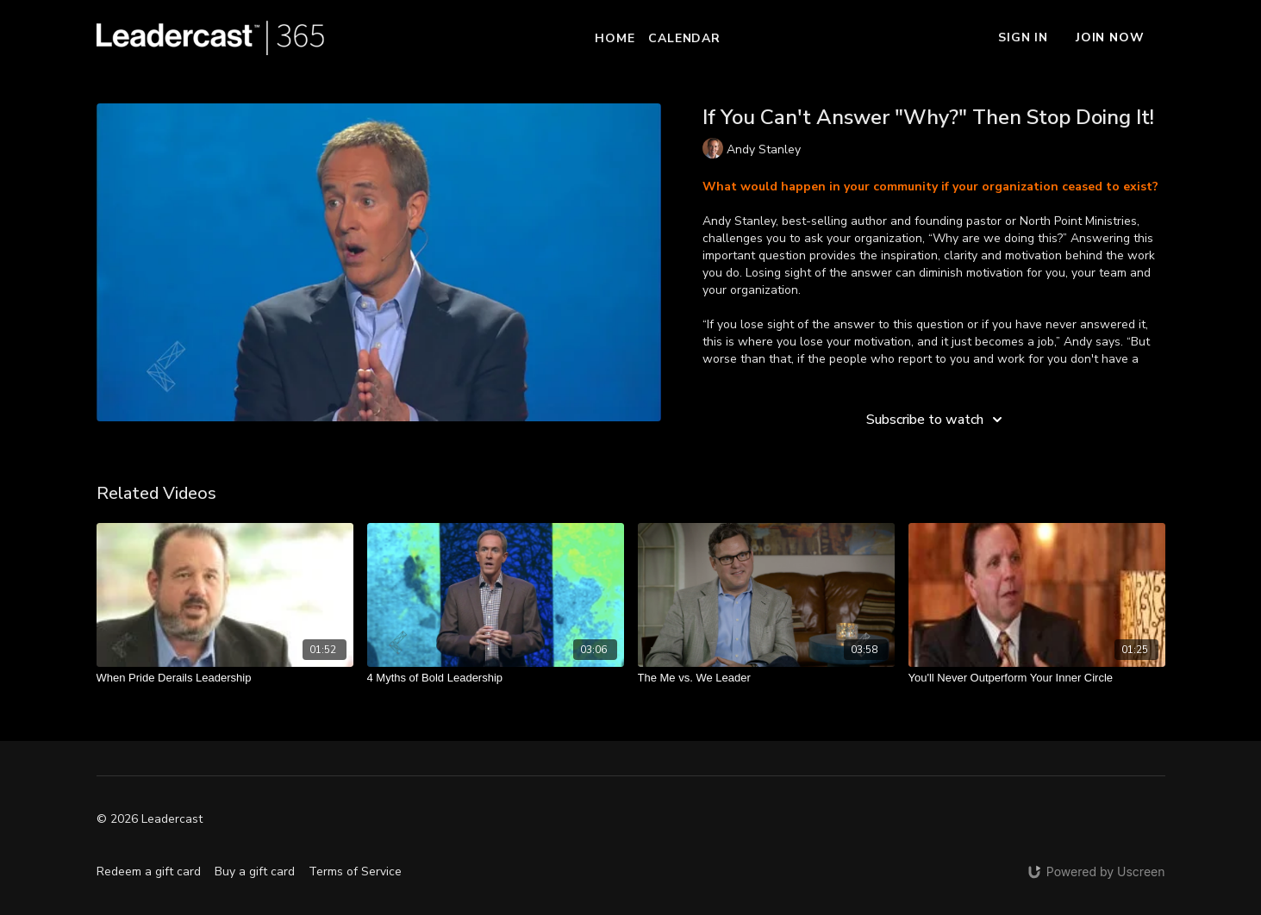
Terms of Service (355, 871)
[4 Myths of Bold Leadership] (495, 678)
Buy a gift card (255, 871)
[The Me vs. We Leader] (766, 678)
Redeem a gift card (149, 871)
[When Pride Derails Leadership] (225, 678)
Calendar (684, 38)
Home (614, 38)
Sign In (1023, 37)
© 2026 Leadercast (150, 819)
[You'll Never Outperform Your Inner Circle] (1036, 678)
